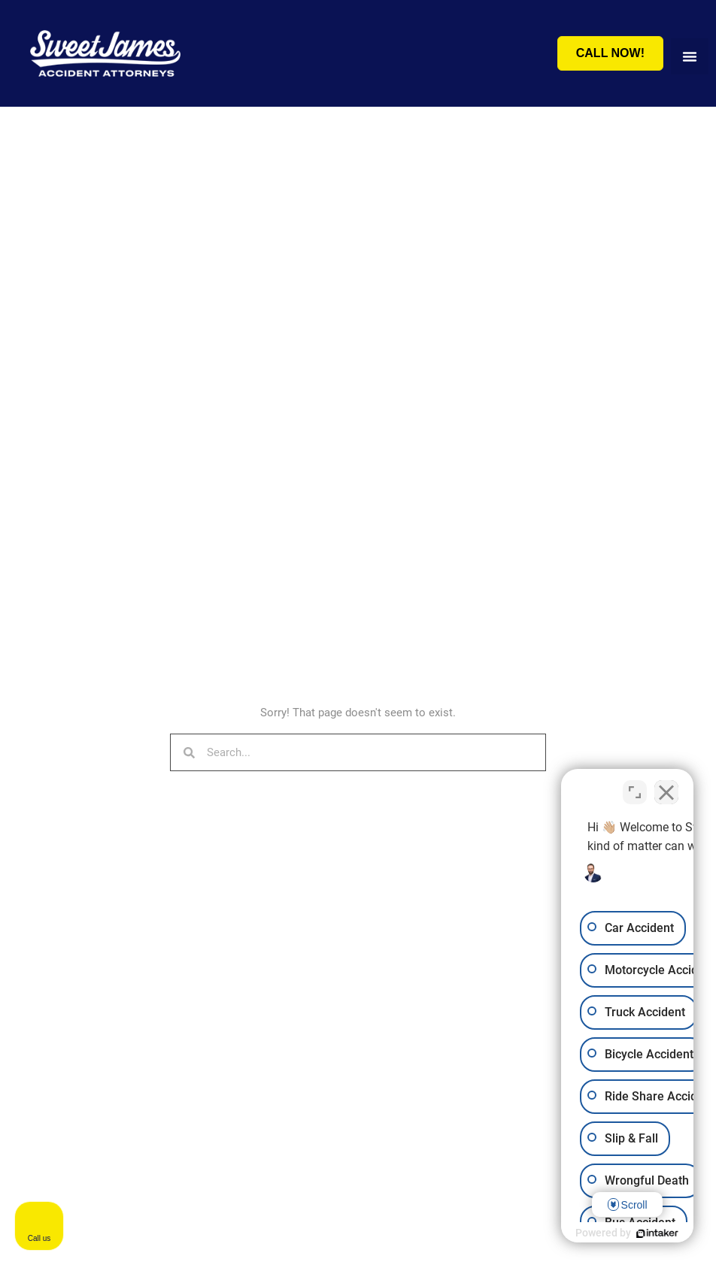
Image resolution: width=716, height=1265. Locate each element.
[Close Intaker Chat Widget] (666, 785)
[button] (689, 56)
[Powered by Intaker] (588, 1233)
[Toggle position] (635, 785)
